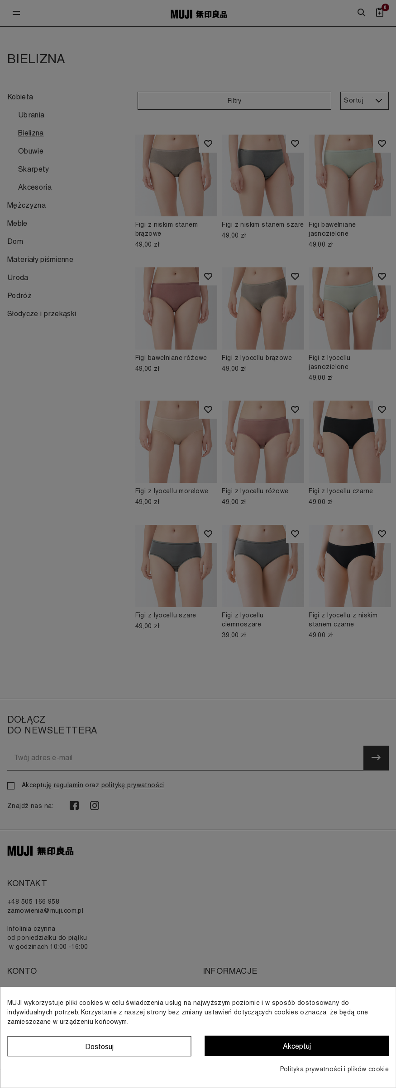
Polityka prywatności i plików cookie (334, 1069)
